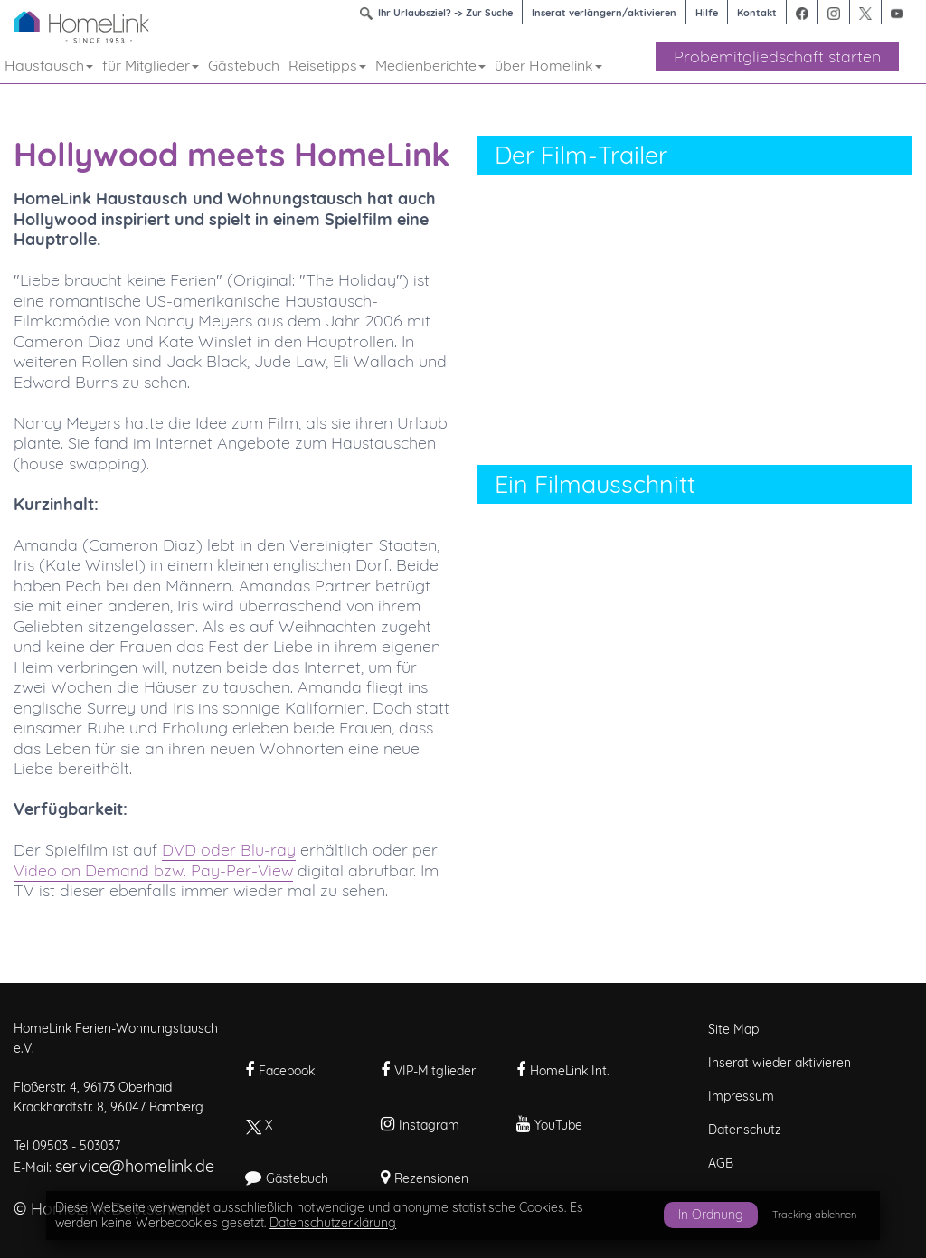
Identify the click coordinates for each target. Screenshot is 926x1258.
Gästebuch (243, 65)
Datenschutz (744, 1129)
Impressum (741, 1096)
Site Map (733, 1029)
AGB (720, 1163)
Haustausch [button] (49, 65)
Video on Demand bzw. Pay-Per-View (153, 870)
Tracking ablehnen (814, 1214)
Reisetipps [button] (327, 65)
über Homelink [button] (548, 65)
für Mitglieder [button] (150, 65)
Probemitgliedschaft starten (777, 56)
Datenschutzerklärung (332, 1222)
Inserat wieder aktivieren (779, 1063)
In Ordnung (710, 1214)
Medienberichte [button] (430, 65)
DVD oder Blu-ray (229, 849)
